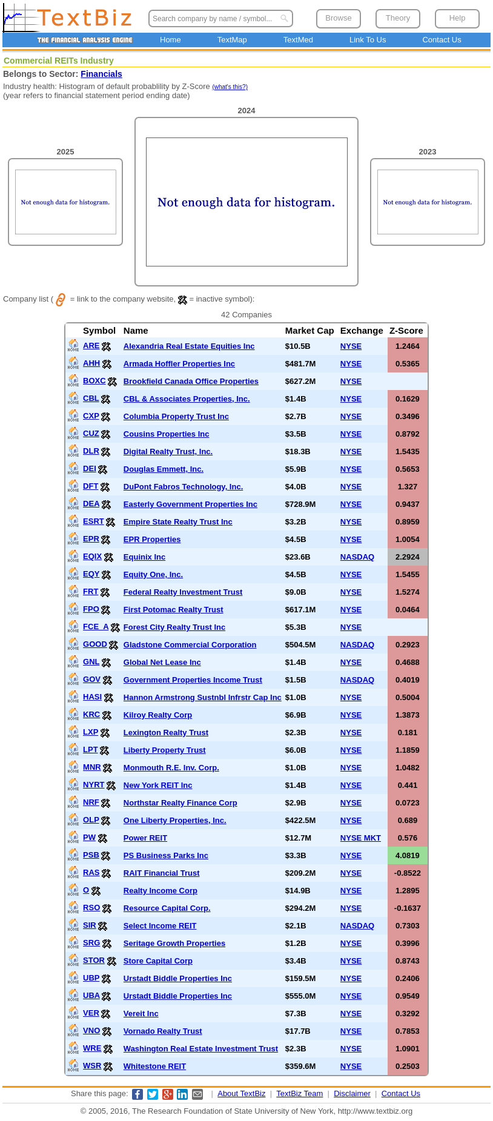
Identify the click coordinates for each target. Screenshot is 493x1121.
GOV (92, 679)
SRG (91, 942)
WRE (92, 1048)
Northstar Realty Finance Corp (180, 802)
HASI (92, 696)
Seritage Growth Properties (174, 943)
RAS (91, 872)
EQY (91, 573)
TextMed (298, 39)
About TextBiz (241, 1093)
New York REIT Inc (158, 785)
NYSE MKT (360, 837)
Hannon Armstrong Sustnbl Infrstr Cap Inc (203, 697)
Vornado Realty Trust (163, 1031)
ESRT (93, 521)
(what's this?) (230, 87)
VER (91, 1012)
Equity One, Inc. (153, 574)
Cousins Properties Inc (167, 433)
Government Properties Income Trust (193, 679)
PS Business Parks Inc (166, 855)
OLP (91, 819)
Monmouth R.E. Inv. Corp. (171, 767)
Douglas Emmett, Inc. (163, 469)
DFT (90, 486)
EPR (91, 538)
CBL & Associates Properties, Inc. (187, 398)
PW (89, 837)
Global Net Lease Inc (162, 662)
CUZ (91, 433)
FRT (90, 591)
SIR (89, 925)
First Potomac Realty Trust (173, 609)
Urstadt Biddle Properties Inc (178, 978)
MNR (92, 767)
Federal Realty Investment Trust (183, 592)
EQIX (92, 556)
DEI (89, 468)
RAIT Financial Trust (162, 873)
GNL (91, 661)
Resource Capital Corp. (167, 908)
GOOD (95, 644)
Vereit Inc (141, 1013)
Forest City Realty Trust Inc (174, 627)
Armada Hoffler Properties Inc (179, 363)
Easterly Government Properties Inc (190, 504)
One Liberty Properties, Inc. (175, 820)
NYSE (351, 346)
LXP (90, 731)
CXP (91, 415)
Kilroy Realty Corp (158, 714)
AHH (91, 363)
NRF (91, 802)
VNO (91, 1030)
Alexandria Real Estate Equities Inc (189, 346)
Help (457, 17)
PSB (91, 854)
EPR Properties (152, 539)
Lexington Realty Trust (166, 732)
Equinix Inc (144, 556)
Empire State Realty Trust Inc (178, 521)
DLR (91, 450)
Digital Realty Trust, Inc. (168, 451)
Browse (338, 17)
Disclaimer (352, 1093)
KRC (91, 714)
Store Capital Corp (158, 960)
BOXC (94, 380)
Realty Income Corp (160, 890)
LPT (90, 749)
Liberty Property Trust (165, 750)
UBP (91, 977)
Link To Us (367, 39)
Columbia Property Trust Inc (176, 416)
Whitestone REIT (155, 1066)
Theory (398, 17)
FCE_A (95, 626)
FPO (91, 608)
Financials (101, 74)
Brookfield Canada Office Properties (191, 381)
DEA (91, 503)
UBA (91, 995)
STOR (94, 960)
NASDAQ (357, 556)
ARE (91, 345)
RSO (91, 907)
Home (170, 39)
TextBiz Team (299, 1093)
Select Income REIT (160, 925)
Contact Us (441, 39)
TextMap (232, 39)
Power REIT (145, 837)
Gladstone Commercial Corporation (190, 644)
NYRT (93, 784)
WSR (92, 1065)
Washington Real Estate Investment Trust (201, 1048)
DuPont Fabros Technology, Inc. (183, 486)
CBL (91, 398)
